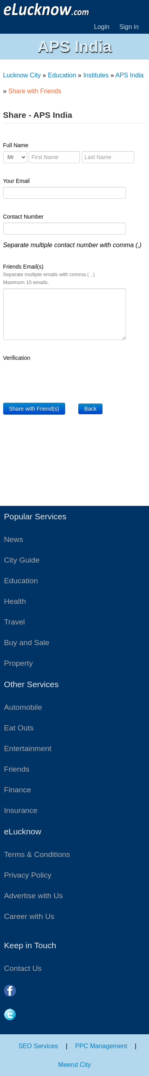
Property (18, 663)
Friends (16, 769)
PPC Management (101, 1046)
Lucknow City (22, 75)
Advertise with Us (33, 896)
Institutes (95, 75)
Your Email (16, 181)
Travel (14, 622)
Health (15, 601)
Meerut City (74, 1064)
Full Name (16, 145)
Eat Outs (19, 728)
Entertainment (27, 748)
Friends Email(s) (49, 274)
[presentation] (63, 379)
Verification (16, 358)
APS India (129, 75)
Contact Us (23, 968)
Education (62, 75)
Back (90, 408)
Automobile (23, 707)
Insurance (20, 810)
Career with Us (29, 916)
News (13, 539)
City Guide (22, 560)
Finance (17, 790)
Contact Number (23, 216)
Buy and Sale (26, 642)
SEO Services (38, 1046)
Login (102, 26)
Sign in (129, 26)
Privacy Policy (27, 875)
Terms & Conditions (37, 854)
